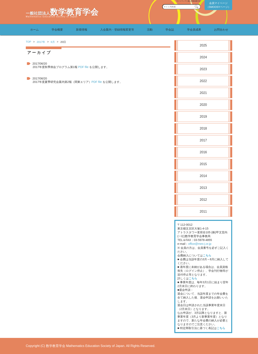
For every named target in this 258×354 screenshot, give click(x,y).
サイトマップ (181, 1)
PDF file (83, 67)
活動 (150, 29)
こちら (207, 255)
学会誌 (169, 29)
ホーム (34, 29)
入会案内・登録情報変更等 (117, 29)
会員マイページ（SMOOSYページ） (218, 5)
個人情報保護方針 (194, 1)
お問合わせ (221, 29)
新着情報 (81, 29)
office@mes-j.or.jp (199, 243)
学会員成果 (194, 29)
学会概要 (57, 29)
